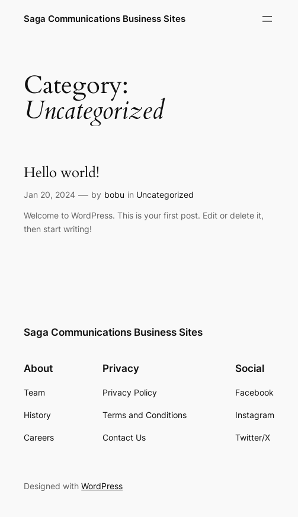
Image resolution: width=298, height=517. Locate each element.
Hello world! (62, 173)
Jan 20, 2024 (49, 195)
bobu (114, 195)
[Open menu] (267, 19)
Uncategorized (165, 195)
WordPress (102, 486)
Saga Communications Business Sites (104, 18)
